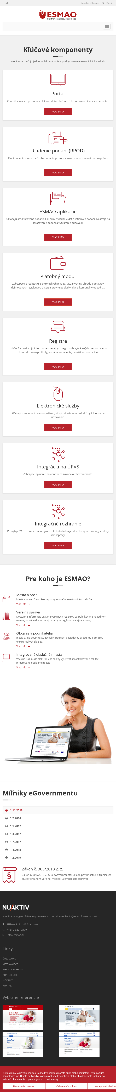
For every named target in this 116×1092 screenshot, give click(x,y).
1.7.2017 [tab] (13, 842)
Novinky (8, 980)
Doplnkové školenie (90, 3)
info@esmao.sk (15, 935)
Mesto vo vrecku (12, 969)
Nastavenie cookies (23, 1086)
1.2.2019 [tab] (13, 857)
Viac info (58, 111)
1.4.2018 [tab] (13, 850)
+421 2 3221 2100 (17, 929)
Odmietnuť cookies (66, 1086)
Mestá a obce (10, 964)
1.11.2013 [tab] (13, 810)
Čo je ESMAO (9, 958)
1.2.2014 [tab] (13, 818)
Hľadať (107, 3)
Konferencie (10, 974)
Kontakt (8, 985)
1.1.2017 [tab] (13, 826)
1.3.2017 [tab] (13, 834)
